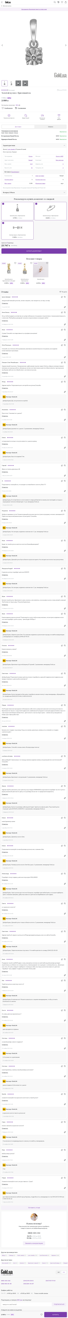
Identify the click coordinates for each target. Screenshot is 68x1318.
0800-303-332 (34, 1233)
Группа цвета (9, 179)
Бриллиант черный (34, 1263)
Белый (30, 160)
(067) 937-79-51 (50, 1281)
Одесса (16, 132)
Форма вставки (40, 183)
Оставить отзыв (34, 1208)
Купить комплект (34, 251)
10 (31, 168)
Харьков (11, 132)
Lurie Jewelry (11, 149)
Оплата (50, 127)
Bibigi (4, 1255)
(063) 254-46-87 (28, 1284)
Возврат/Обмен (9, 192)
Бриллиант (15, 172)
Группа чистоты (40, 179)
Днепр (6, 132)
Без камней (6, 1263)
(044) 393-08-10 (28, 1281)
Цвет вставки (39, 176)
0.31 (31, 164)
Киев (2, 132)
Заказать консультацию (34, 1243)
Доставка (18, 127)
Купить (55, 1315)
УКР (59, 1272)
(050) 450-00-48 (6, 1284)
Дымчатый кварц (55, 1263)
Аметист (23, 1263)
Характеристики (9, 145)
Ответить (5, 303)
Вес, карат (8, 183)
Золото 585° (59, 156)
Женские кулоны (7, 6)
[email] (27, 1304)
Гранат (45, 1263)
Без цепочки (59, 160)
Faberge (12, 1255)
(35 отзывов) (12, 90)
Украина (55, 1255)
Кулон (30, 156)
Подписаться (59, 1304)
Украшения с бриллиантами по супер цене (34, 9)
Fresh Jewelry (21, 1255)
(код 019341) (63, 90)
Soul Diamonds (44, 1255)
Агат (15, 1263)
